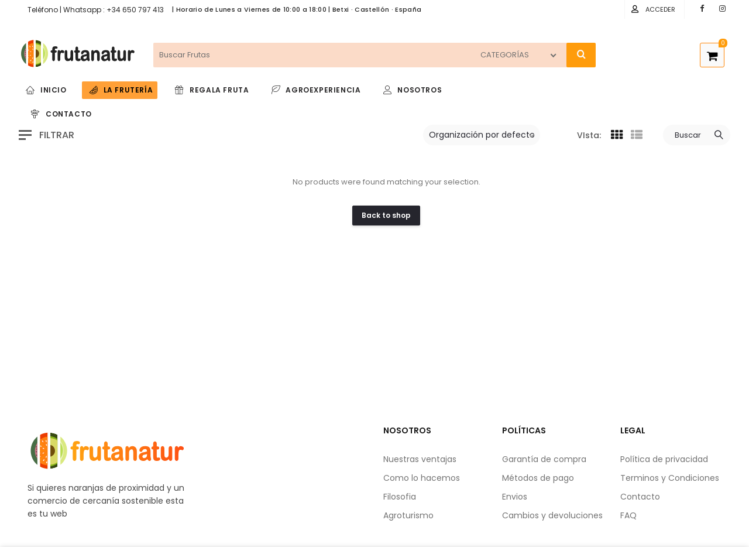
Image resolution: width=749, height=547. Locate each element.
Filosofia (399, 496)
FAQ (628, 515)
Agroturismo (408, 515)
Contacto (640, 496)
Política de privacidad (664, 459)
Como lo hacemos (421, 478)
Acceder (660, 9)
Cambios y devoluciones (552, 515)
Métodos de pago (538, 478)
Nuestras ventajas (419, 459)
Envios (514, 496)
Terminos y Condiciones (669, 478)
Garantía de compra (544, 459)
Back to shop (386, 215)
